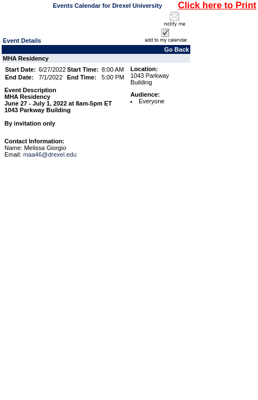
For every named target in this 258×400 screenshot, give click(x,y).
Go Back (176, 49)
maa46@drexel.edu (50, 154)
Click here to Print (217, 5)
